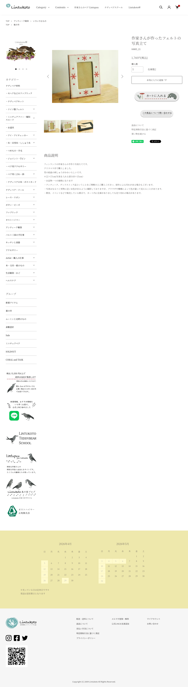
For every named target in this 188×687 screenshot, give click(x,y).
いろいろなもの (39, 21)
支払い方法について (85, 628)
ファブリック (12, 212)
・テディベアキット (15, 101)
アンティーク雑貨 (21, 21)
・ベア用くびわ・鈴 (15, 174)
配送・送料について (85, 618)
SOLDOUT (11, 351)
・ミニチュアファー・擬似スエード (18, 118)
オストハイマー (13, 219)
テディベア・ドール (15, 189)
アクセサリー (12, 250)
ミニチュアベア (13, 343)
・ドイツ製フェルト (15, 109)
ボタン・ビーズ (13, 204)
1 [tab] (16, 69)
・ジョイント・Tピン (16, 158)
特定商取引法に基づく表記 (144, 129)
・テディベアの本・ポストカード (21, 181)
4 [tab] (26, 69)
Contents (60, 7)
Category (41, 7)
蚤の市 (16, 24)
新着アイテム (12, 302)
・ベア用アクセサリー (16, 166)
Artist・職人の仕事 (15, 257)
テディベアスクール (113, 7)
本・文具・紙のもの (15, 265)
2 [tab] (19, 69)
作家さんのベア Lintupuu (86, 7)
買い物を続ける (139, 133)
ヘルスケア (11, 280)
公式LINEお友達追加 (120, 623)
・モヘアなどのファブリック (19, 93)
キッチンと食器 (13, 242)
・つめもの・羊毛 (14, 150)
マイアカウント (153, 618)
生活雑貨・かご (13, 272)
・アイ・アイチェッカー (17, 135)
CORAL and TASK (14, 359)
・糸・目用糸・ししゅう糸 (18, 142)
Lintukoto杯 (134, 7)
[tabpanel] (21, 50)
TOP (7, 21)
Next (122, 76)
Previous (48, 76)
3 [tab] (23, 69)
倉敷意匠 (10, 327)
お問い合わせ (152, 623)
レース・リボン (13, 197)
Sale (8, 335)
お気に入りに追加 (157, 80)
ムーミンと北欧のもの (16, 318)
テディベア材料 (13, 85)
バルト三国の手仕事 (15, 234)
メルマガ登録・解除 (120, 618)
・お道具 (10, 127)
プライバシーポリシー (85, 638)
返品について (138, 125)
